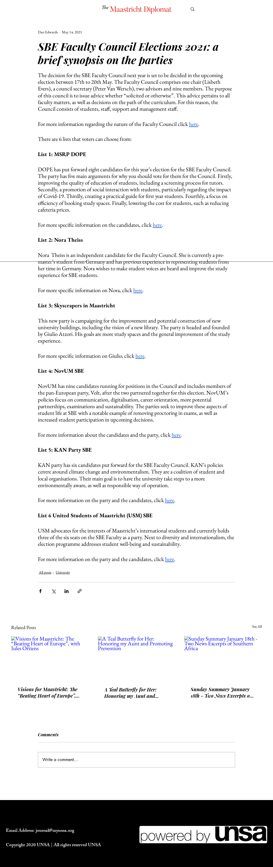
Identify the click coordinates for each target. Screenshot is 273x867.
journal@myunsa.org (55, 831)
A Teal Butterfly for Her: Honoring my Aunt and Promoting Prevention (130, 692)
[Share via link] (79, 591)
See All (257, 626)
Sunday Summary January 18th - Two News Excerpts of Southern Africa (221, 692)
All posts (45, 572)
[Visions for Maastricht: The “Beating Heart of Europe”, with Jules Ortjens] (50, 658)
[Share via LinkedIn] (66, 591)
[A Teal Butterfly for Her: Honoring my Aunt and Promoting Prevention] (136, 658)
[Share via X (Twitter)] (53, 591)
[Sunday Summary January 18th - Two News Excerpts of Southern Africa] (223, 658)
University (63, 572)
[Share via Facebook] (40, 591)
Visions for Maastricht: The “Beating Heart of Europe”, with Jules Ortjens (47, 692)
